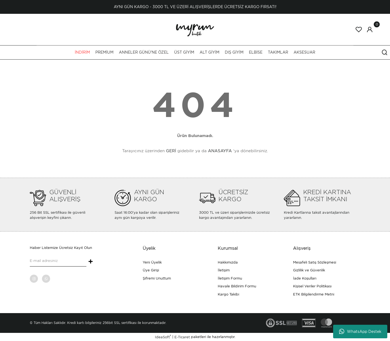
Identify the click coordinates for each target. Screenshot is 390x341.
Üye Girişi (151, 270)
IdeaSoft (163, 336)
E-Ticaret (182, 337)
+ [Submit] (90, 262)
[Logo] (195, 29)
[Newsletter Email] (58, 261)
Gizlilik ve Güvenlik (309, 270)
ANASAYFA (220, 150)
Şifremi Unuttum (157, 278)
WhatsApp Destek (360, 331)
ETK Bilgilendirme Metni (313, 294)
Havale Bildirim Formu (237, 286)
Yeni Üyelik (152, 262)
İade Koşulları (304, 278)
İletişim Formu (230, 278)
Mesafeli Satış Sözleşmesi (314, 262)
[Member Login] (369, 29)
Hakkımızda (228, 262)
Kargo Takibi (228, 294)
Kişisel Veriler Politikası (312, 286)
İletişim (224, 270)
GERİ (171, 150)
